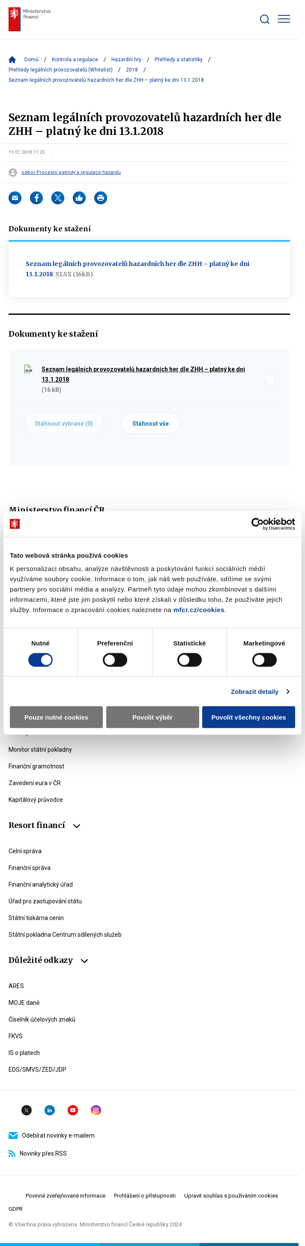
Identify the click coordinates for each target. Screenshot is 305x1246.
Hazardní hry (126, 60)
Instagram (96, 1110)
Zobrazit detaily (255, 691)
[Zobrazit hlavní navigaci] (284, 19)
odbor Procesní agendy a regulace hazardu (71, 172)
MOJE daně (24, 1002)
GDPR (16, 1209)
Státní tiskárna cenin (36, 917)
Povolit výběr (152, 717)
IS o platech (24, 1052)
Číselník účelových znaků (42, 1019)
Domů (31, 59)
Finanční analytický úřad (41, 884)
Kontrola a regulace (75, 60)
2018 (132, 70)
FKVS (16, 1036)
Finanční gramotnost (36, 766)
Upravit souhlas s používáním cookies (231, 1195)
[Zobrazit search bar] (265, 19)
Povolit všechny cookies (248, 717)
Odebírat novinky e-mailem (52, 1135)
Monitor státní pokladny (40, 749)
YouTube (73, 1110)
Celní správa (25, 851)
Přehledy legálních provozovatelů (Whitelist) (61, 70)
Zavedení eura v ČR (35, 783)
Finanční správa (30, 867)
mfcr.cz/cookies (198, 609)
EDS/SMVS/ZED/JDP (37, 1069)
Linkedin (50, 1110)
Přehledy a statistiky (179, 60)
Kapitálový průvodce (36, 799)
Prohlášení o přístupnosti (145, 1195)
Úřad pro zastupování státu (45, 901)
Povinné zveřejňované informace (65, 1195)
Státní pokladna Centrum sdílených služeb (65, 934)
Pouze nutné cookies (56, 717)
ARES (16, 986)
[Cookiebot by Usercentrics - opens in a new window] (257, 523)
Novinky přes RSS (38, 1153)
